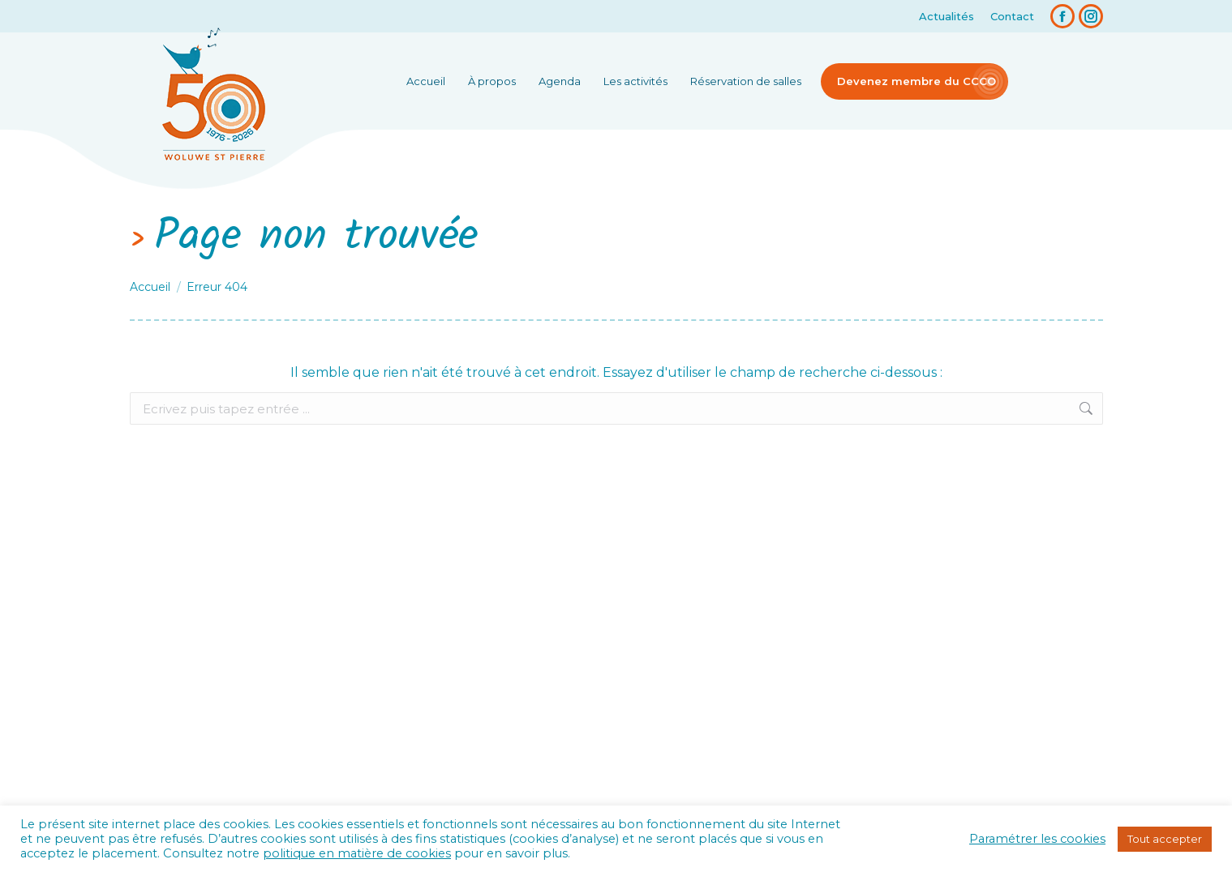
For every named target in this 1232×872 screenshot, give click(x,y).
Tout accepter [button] (1164, 838)
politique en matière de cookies (357, 853)
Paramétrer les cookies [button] (1037, 838)
